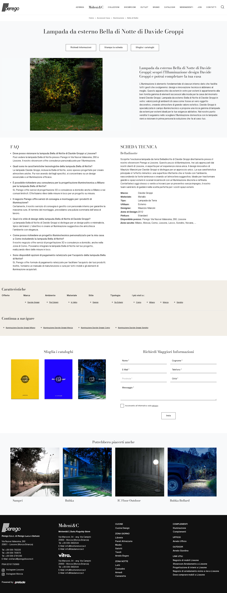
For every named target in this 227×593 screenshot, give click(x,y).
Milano (152, 302)
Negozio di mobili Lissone (186, 560)
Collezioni (113, 7)
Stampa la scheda (113, 48)
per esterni (53, 302)
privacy (155, 406)
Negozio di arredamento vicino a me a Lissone (196, 571)
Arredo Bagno (122, 556)
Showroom (130, 7)
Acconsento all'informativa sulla (141, 406)
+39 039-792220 (13, 550)
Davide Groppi (33, 302)
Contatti (211, 7)
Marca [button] (26, 296)
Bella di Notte (132, 18)
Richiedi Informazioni (81, 48)
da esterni (118, 302)
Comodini (120, 569)
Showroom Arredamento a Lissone (190, 564)
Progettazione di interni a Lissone (190, 568)
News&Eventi (186, 7)
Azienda (80, 7)
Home (91, 18)
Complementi (179, 532)
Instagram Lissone (13, 570)
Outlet (144, 7)
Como (138, 302)
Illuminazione (118, 18)
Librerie (119, 538)
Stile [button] (91, 296)
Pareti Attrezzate (123, 541)
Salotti (118, 549)
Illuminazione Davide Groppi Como (95, 328)
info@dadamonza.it (74, 549)
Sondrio (180, 302)
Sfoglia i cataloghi (145, 48)
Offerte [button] (6, 296)
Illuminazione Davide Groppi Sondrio (133, 328)
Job (200, 7)
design (95, 302)
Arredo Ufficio (179, 541)
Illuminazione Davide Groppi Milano (20, 328)
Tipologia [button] (115, 296)
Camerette (120, 576)
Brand (156, 7)
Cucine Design (122, 528)
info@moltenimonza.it (75, 546)
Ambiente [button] (50, 296)
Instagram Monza (12, 574)
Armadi (118, 573)
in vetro (74, 302)
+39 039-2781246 (13, 556)
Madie (118, 545)
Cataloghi (169, 7)
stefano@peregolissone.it (21, 559)
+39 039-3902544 (70, 543)
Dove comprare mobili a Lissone (189, 575)
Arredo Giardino (180, 551)
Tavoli (118, 552)
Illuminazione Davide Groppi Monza (58, 328)
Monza (166, 302)
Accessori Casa (103, 18)
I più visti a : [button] (138, 296)
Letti (117, 565)
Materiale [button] (72, 296)
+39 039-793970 (13, 553)
